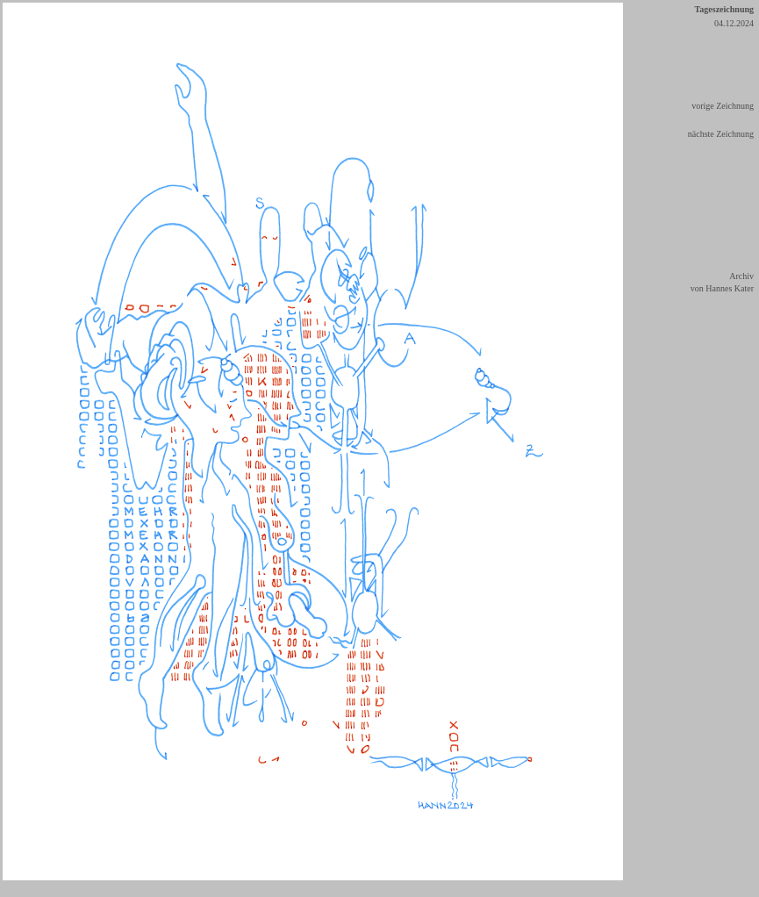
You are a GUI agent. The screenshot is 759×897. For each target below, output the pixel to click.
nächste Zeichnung (721, 134)
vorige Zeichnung (722, 106)
